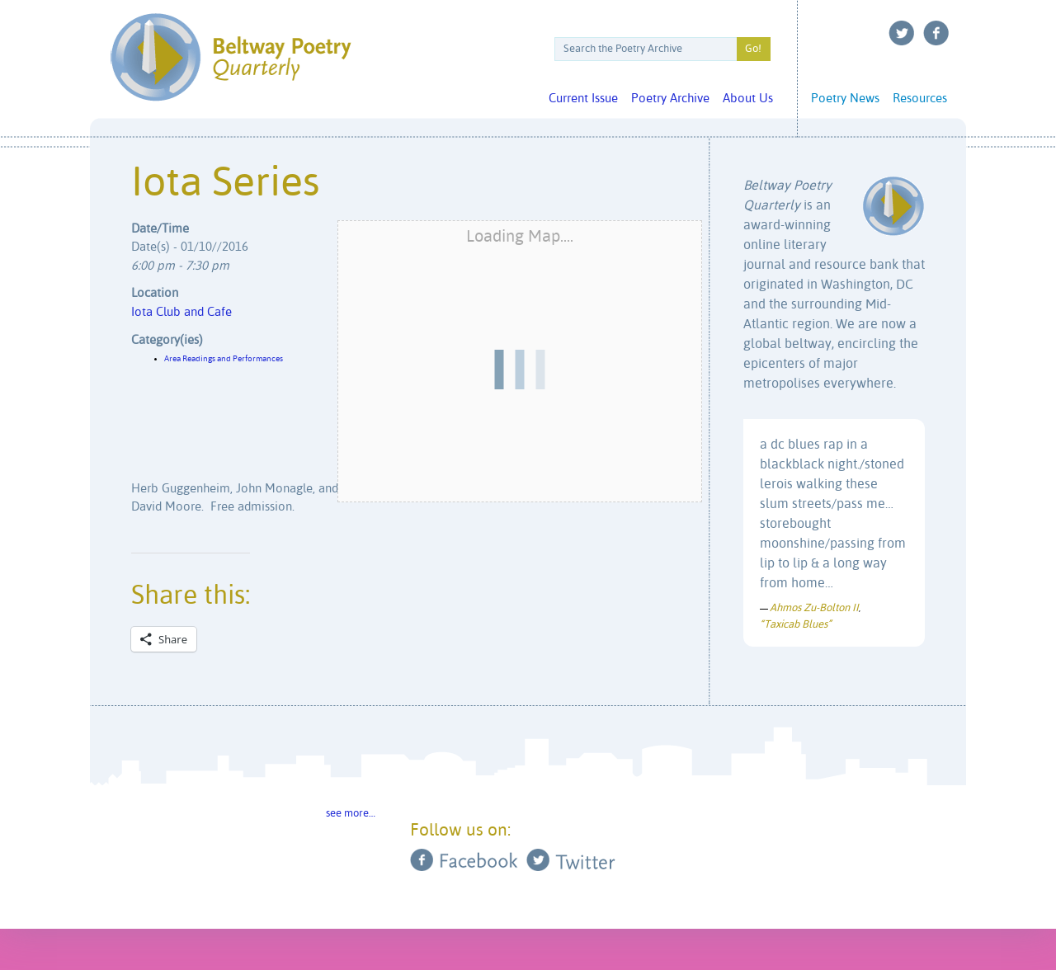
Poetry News (845, 98)
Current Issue (583, 98)
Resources (920, 98)
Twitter (902, 33)
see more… (350, 813)
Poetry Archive (670, 98)
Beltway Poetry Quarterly (230, 57)
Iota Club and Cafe (181, 312)
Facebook (936, 33)
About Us (748, 98)
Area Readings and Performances (223, 359)
